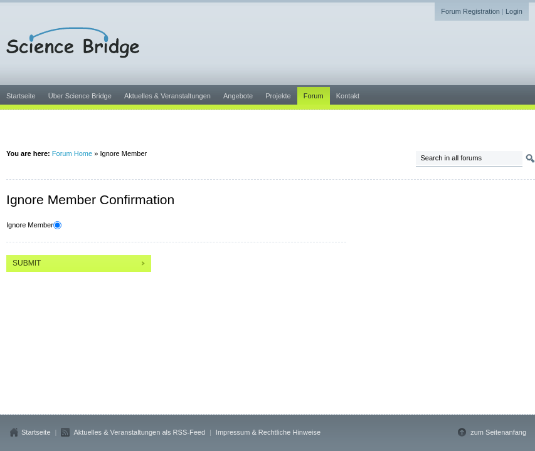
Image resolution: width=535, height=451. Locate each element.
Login (514, 11)
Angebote (238, 96)
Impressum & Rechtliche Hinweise (268, 432)
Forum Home (72, 153)
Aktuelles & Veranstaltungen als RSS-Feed (139, 432)
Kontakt (347, 96)
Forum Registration (470, 11)
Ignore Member (29, 225)
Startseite (36, 432)
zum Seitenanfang (498, 432)
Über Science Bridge (80, 96)
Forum (314, 96)
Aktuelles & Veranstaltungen (167, 96)
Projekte (277, 96)
